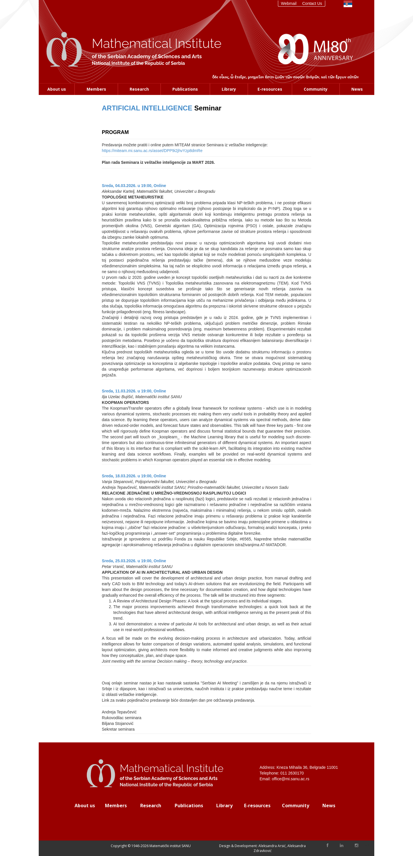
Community (316, 89)
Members (96, 89)
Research (139, 89)
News (357, 89)
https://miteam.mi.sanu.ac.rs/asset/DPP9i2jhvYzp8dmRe (152, 150)
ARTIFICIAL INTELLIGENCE (147, 108)
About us (56, 89)
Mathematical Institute (156, 43)
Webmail (289, 3)
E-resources (270, 89)
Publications (185, 89)
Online (160, 185)
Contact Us (312, 3)
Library (229, 89)
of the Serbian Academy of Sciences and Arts (147, 56)
